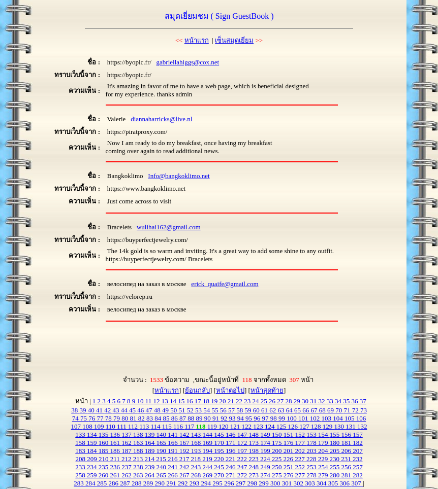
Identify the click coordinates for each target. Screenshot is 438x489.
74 (76, 418)
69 (331, 410)
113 (144, 426)
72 (356, 410)
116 (178, 426)
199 (266, 451)
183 (81, 451)
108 (88, 426)
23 (248, 401)
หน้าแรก (196, 40)
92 (225, 418)
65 (298, 410)
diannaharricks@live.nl (161, 119)
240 (162, 467)
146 (231, 434)
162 (127, 442)
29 (298, 401)
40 (92, 410)
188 (139, 451)
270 (220, 475)
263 (139, 475)
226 (289, 459)
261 (116, 475)
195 (220, 451)
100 (292, 418)
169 (208, 442)
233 (81, 467)
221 (231, 459)
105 (350, 418)
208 (81, 459)
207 (358, 451)
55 (215, 410)
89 (200, 418)
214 (151, 459)
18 (207, 401)
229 (324, 459)
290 (161, 483)
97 (266, 418)
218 (197, 459)
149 (266, 434)
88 (191, 418)
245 (220, 467)
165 (162, 442)
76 (92, 418)
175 (278, 442)
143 (197, 434)
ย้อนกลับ (197, 390)
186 (116, 451)
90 (208, 418)
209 (93, 459)
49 (166, 410)
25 (265, 401)
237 (127, 467)
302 (299, 483)
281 (347, 475)
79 (117, 418)
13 (166, 401)
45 (133, 410)
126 (293, 426)
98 (274, 418)
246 (231, 467)
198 (255, 451)
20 (224, 401)
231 (347, 459)
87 (183, 418)
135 (104, 434)
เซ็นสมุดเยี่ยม (234, 40)
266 (173, 475)
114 (156, 426)
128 (317, 426)
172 (243, 442)
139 (151, 434)
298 (253, 483)
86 (175, 418)
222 (243, 459)
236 (116, 467)
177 (301, 442)
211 (115, 459)
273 (255, 475)
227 (300, 459)
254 (324, 467)
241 (173, 467)
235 (104, 467)
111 (122, 426)
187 (127, 451)
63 (281, 410)
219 (208, 459)
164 (151, 442)
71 (347, 410)
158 (81, 442)
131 (351, 426)
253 (312, 467)
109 (100, 426)
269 (208, 475)
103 (327, 418)
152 (301, 434)
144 (208, 434)
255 (335, 467)
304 (322, 483)
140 (162, 434)
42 (108, 410)
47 (149, 410)
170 (220, 442)
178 (312, 442)
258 (81, 475)
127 (305, 426)
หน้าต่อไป (230, 390)
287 (126, 483)
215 (162, 459)
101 (304, 418)
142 (185, 434)
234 (93, 467)
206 (347, 451)
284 (91, 483)
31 (314, 401)
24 (257, 401)
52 (191, 410)
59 (248, 410)
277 (301, 475)
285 (103, 483)
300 (276, 483)
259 (93, 475)
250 (278, 467)
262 (127, 475)
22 (240, 401)
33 (331, 401)
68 (323, 410)
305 (334, 483)
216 (173, 459)
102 (316, 418)
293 (195, 483)
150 (278, 434)
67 (314, 410)
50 (174, 410)
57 (232, 410)
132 (362, 426)
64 (290, 410)
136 (116, 434)
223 (254, 459)
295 (218, 483)
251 (289, 467)
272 (243, 475)
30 (306, 401)
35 (347, 401)
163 (139, 442)
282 (358, 475)
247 (243, 467)
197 (243, 451)
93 (233, 418)
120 (224, 426)
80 (125, 418)
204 (324, 451)
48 (158, 410)
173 (255, 442)
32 (323, 401)
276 (289, 475)
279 (324, 475)
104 (339, 418)
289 (149, 483)
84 (158, 418)
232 (358, 459)
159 (93, 442)
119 (212, 426)
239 (151, 467)
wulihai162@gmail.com (169, 227)
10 (141, 401)
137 (127, 434)
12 (157, 401)
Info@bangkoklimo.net (178, 176)
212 (127, 459)
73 (363, 410)
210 (104, 459)
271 (231, 475)
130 (340, 426)
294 (207, 483)
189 (151, 451)
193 (197, 451)
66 (306, 410)
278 (312, 475)
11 (149, 401)
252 (301, 467)
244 (208, 467)
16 (190, 401)
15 (182, 401)
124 (270, 426)
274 (266, 475)
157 (358, 434)
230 (335, 459)
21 (232, 401)
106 (361, 418)
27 (281, 401)
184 (93, 451)
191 (173, 451)
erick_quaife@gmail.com (224, 284)
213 (139, 459)
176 (289, 442)
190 (162, 451)
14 (174, 401)
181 (347, 442)
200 (278, 451)
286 (114, 483)
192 (185, 451)
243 (197, 467)
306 (346, 483)
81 (134, 418)
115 (167, 426)
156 (347, 434)
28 (290, 401)
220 (220, 459)
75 (84, 418)
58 (240, 410)
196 (231, 451)
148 (255, 434)
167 (185, 442)
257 (358, 467)
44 (125, 410)
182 (358, 442)
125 (282, 426)
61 (265, 410)
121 (236, 426)
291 (172, 483)
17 (199, 401)
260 (104, 475)
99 (282, 418)
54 (207, 410)
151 (289, 434)
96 (258, 418)
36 (356, 401)
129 (328, 426)
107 (77, 426)
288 (137, 483)
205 (335, 451)
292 (184, 483)
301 (288, 483)
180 (335, 442)
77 (101, 418)
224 (266, 459)
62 (273, 410)
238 (139, 467)
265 (162, 475)
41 (100, 410)
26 (273, 401)
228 (312, 459)
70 (339, 410)
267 (185, 475)
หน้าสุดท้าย (267, 390)
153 (312, 434)
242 (185, 467)
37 (363, 401)
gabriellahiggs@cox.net (188, 62)
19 (215, 401)
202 (301, 451)
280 (335, 475)
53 (199, 410)
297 (241, 483)
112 (133, 426)
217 (185, 459)
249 (266, 467)
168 (197, 442)
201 (289, 451)
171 (231, 442)
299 (264, 483)
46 (141, 410)
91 (216, 418)
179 (324, 442)
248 (255, 467)
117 (190, 426)
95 (249, 418)
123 (259, 426)
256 (347, 467)
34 (339, 401)
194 (208, 451)
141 (173, 434)
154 (324, 434)
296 (230, 483)
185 (104, 451)
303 (311, 483)
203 (312, 451)
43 (116, 410)
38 (75, 410)
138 (139, 434)
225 (278, 459)
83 (150, 418)
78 (109, 418)
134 (93, 434)
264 (151, 475)
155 (335, 434)
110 (111, 426)
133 (81, 434)
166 (173, 442)
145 (220, 434)
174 (266, 442)
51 (182, 410)
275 (278, 475)
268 (197, 475)
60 (257, 410)
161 (116, 442)
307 (357, 483)
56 (224, 410)
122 (247, 426)
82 (142, 418)
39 (83, 410)
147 (243, 434)
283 (79, 483)
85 (167, 418)
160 (104, 442)
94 (241, 418)
